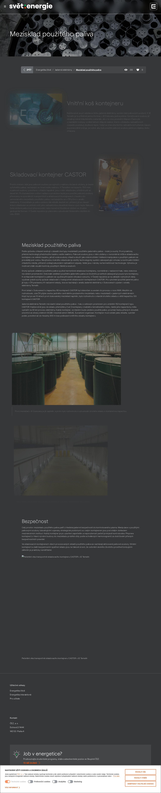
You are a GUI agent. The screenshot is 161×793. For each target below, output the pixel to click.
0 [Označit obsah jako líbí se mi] (139, 69)
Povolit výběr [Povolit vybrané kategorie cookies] (140, 778)
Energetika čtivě (43, 70)
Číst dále (116, 776)
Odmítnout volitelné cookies (141, 784)
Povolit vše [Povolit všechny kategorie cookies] (140, 772)
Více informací (12, 787)
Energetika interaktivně (20, 694)
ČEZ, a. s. (21, 774)
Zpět (27, 69)
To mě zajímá (32, 762)
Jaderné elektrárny (63, 70)
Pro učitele (15, 698)
